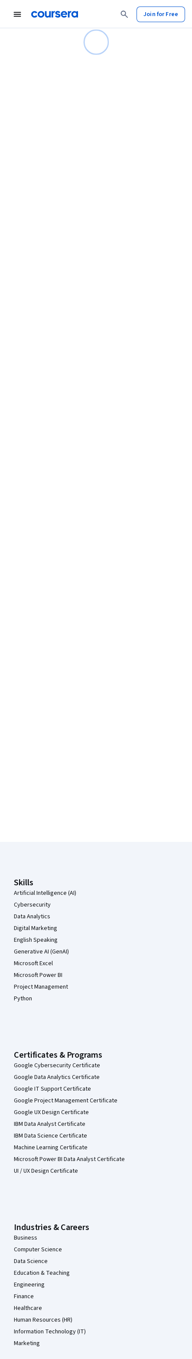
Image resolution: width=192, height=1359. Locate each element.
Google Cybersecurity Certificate (57, 1065)
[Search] (124, 14)
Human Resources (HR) (43, 1320)
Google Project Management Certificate (65, 1100)
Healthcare (28, 1308)
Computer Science (38, 1249)
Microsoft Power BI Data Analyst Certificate (69, 1159)
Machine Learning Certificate (51, 1147)
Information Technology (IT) (50, 1331)
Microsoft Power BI (38, 975)
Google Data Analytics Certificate (57, 1077)
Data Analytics (32, 916)
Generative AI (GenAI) (41, 951)
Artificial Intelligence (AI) (45, 893)
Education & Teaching (42, 1273)
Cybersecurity (32, 905)
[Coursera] (54, 14)
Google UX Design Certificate (51, 1112)
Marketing (27, 1343)
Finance (24, 1296)
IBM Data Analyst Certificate (49, 1124)
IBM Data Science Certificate (50, 1135)
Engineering (29, 1284)
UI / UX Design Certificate (46, 1171)
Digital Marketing (35, 928)
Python (23, 998)
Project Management (41, 987)
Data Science (31, 1261)
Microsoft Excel (33, 963)
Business (25, 1238)
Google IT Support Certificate (52, 1089)
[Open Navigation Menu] (17, 14)
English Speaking (36, 940)
